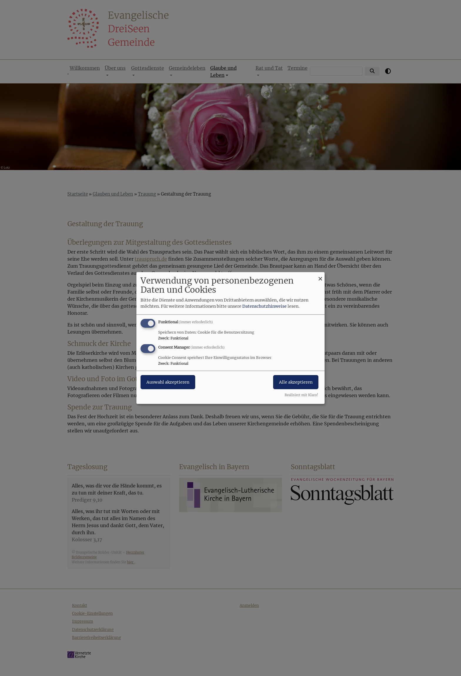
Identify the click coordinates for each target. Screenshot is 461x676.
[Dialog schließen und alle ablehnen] (320, 275)
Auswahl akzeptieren (167, 382)
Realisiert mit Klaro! (301, 395)
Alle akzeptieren (296, 382)
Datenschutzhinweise (264, 306)
